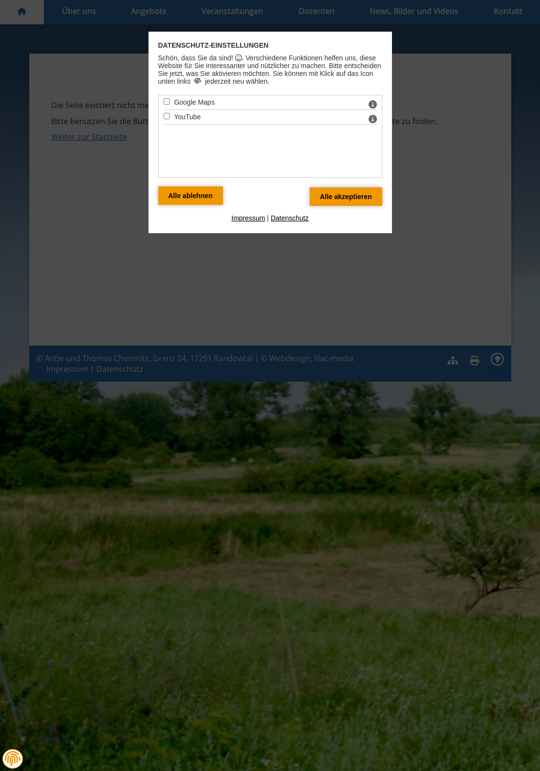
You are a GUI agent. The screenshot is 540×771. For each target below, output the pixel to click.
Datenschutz (290, 218)
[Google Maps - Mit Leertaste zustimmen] (167, 101)
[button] (12, 759)
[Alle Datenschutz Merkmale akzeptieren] (346, 196)
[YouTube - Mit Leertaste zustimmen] (167, 116)
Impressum (248, 218)
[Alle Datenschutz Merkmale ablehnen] (190, 195)
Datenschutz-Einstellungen (213, 45)
